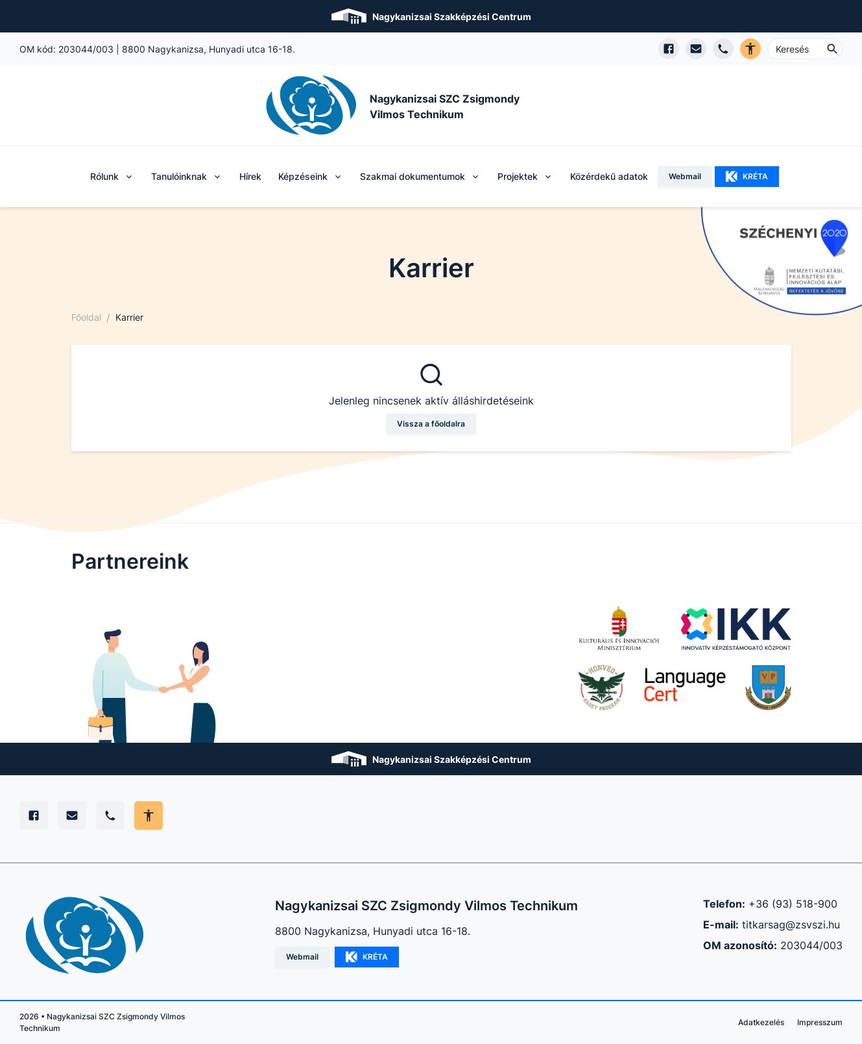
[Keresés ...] (805, 48)
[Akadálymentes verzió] (750, 48)
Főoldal (86, 317)
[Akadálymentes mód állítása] (148, 815)
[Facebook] (33, 815)
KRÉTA (747, 176)
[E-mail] (72, 815)
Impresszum (820, 1022)
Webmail (685, 176)
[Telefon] (110, 815)
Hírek (250, 176)
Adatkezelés (761, 1022)
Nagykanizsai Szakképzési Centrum (451, 16)
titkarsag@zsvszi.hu (791, 924)
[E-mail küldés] (696, 48)
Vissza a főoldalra (431, 424)
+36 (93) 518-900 (792, 903)
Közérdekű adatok (609, 176)
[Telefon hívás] (723, 48)
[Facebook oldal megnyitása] (668, 48)
